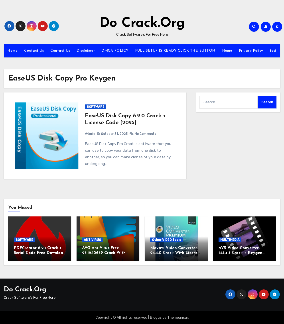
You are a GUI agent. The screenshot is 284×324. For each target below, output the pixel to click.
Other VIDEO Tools (166, 240)
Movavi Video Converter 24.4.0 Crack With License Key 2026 (175, 253)
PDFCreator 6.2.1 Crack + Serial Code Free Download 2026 (39, 253)
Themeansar (177, 317)
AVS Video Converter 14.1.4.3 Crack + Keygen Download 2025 (240, 253)
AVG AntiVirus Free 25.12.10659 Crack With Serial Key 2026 (104, 253)
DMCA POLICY (114, 51)
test (273, 51)
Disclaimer (86, 51)
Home (12, 51)
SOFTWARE (96, 107)
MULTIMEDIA (230, 240)
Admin (90, 133)
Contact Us (34, 51)
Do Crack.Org (142, 23)
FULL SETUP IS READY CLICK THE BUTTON (175, 51)
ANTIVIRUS (92, 240)
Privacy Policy (251, 51)
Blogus (156, 317)
